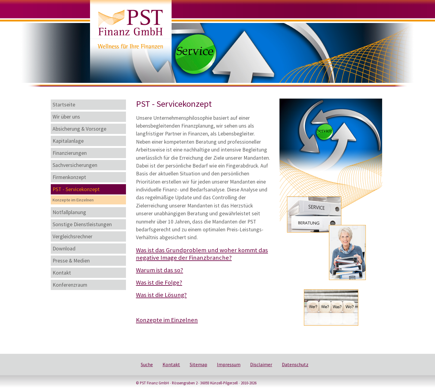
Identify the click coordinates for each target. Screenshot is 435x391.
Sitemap (198, 364)
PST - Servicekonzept (76, 189)
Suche (147, 364)
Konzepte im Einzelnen (73, 200)
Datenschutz (295, 364)
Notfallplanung (69, 212)
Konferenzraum (70, 285)
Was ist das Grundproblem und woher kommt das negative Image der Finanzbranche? (202, 254)
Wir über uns (66, 116)
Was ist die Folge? (159, 282)
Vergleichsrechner (72, 236)
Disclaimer (261, 364)
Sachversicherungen (75, 165)
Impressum (228, 364)
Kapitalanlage (68, 141)
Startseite (64, 104)
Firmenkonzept (69, 177)
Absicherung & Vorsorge (79, 128)
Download (64, 248)
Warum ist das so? (159, 270)
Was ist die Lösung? (161, 295)
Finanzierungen (70, 153)
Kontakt (62, 272)
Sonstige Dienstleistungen (82, 224)
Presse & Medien (71, 260)
